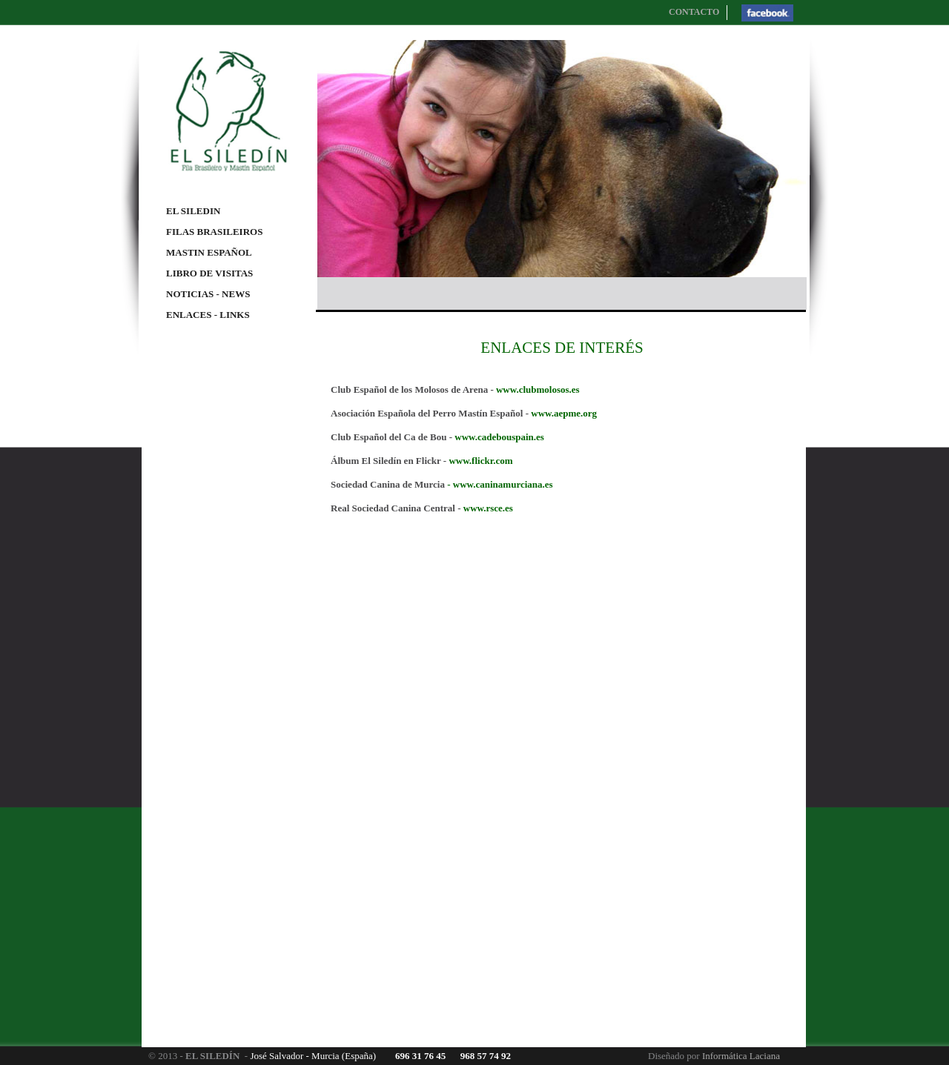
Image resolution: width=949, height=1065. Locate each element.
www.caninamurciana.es (503, 484)
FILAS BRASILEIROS (214, 231)
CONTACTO (694, 12)
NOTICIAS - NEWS (208, 293)
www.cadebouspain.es (499, 436)
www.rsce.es (488, 508)
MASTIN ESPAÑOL (209, 252)
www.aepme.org (564, 413)
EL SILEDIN (193, 210)
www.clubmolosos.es (538, 389)
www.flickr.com (480, 460)
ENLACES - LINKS (208, 314)
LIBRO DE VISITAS (209, 273)
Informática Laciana (741, 1055)
